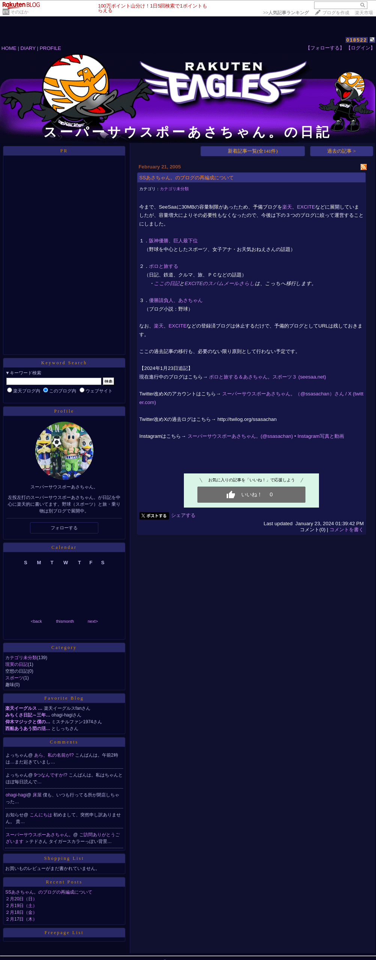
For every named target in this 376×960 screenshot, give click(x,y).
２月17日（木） (21, 919)
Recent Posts (64, 882)
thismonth (65, 621)
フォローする (64, 527)
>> (286, 12)
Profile (64, 411)
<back (36, 621)
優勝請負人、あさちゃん (176, 300)
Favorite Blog (64, 698)
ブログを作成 (335, 12)
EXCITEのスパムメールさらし (220, 283)
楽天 (287, 207)
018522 (356, 40)
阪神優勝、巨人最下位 (173, 240)
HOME (9, 48)
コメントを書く (346, 529)
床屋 (38, 795)
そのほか (20, 12)
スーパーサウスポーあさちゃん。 (39, 834)
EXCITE (306, 207)
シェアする (183, 515)
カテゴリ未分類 (21, 657)
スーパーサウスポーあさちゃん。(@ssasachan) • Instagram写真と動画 (266, 436)
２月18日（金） (21, 912)
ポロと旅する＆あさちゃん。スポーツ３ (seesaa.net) (267, 377)
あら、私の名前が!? (54, 755)
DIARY (28, 48)
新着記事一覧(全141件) (253, 151)
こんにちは (41, 814)
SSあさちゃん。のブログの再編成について (48, 892)
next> (93, 621)
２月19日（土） (21, 905)
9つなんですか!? (51, 775)
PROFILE (50, 48)
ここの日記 (166, 283)
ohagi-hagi (16, 795)
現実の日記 (16, 664)
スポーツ (14, 678)
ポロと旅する (163, 266)
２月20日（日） (21, 898)
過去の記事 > (341, 151)
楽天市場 (364, 12)
